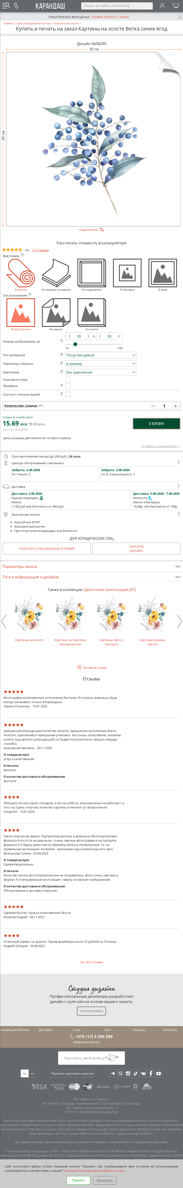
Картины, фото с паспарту (111, 621)
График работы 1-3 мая (110, 17)
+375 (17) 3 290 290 (94, 1036)
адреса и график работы (135, 1133)
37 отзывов (40, 250)
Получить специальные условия (47, 548)
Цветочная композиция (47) (110, 589)
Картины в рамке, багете (153, 621)
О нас (77, 1030)
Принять (78, 1180)
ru (24, 1073)
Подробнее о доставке (150, 1142)
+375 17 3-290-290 (77, 1112)
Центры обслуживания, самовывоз (90, 463)
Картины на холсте (29, 619)
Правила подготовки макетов (72, 1073)
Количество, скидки (20, 405)
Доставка (90, 486)
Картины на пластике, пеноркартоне (70, 621)
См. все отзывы (91, 962)
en (32, 1073)
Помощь (139, 1030)
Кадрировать (91, 229)
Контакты (170, 1030)
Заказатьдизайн (136, 548)
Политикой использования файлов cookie (93, 1170)
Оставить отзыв (94, 667)
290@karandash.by (86, 1042)
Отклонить (105, 1180)
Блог (107, 1030)
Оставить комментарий (161, 446)
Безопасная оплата (90, 514)
